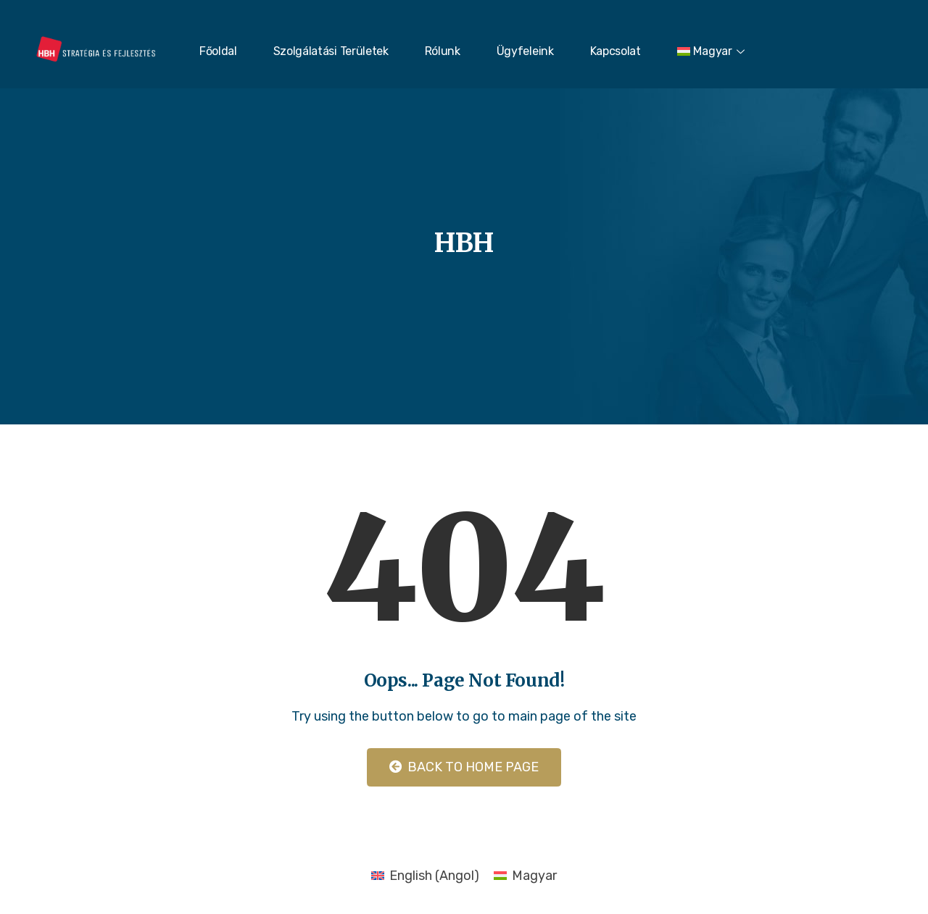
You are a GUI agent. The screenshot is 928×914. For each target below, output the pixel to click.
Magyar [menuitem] (534, 876)
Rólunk (442, 51)
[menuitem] (713, 51)
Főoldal (218, 51)
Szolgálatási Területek (331, 51)
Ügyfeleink (525, 51)
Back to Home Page (464, 767)
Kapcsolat (615, 51)
